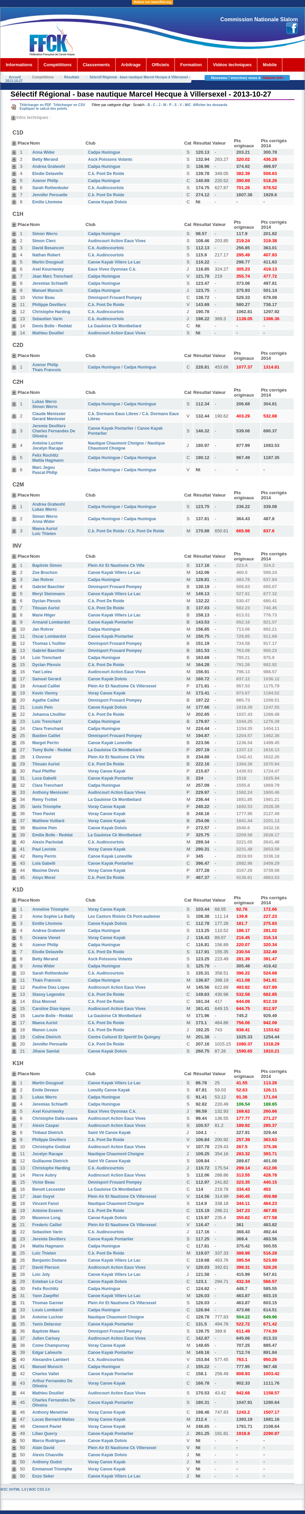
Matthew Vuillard (48, 820)
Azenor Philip (45, 180)
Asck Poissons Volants (110, 159)
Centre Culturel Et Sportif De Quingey (124, 1037)
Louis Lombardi (47, 1310)
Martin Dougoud (47, 262)
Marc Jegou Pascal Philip (44, 470)
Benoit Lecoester (48, 1189)
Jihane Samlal (45, 1051)
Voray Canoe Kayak (106, 693)
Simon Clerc (44, 240)
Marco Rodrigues (48, 1440)
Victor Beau (43, 297)
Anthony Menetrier (50, 1412)
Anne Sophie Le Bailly (53, 916)
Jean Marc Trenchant (52, 276)
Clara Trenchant (47, 728)
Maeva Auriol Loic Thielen (44, 531)
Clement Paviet (46, 1426)
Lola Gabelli (43, 863)
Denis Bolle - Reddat (52, 326)
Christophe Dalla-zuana (54, 1118)
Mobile (270, 64)
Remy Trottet (44, 799)
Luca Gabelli (44, 778)
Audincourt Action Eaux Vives (117, 240)
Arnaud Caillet (46, 686)
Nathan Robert (46, 255)
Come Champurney (50, 1345)
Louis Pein (42, 707)
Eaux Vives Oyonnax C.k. (112, 269)
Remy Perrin (44, 856)
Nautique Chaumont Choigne (116, 443)
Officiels (160, 64)
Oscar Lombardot (49, 636)
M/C (188, 105)
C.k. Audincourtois (106, 187)
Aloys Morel (43, 877)
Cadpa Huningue (104, 152)
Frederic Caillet (47, 1224)
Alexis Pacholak (47, 842)
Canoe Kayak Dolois (107, 202)
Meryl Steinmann (48, 593)
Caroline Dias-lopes (51, 1008)
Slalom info (273, 78)
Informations (19, 64)
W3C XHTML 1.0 (13, 1489)
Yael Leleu (42, 672)
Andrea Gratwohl (48, 166)
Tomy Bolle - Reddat (51, 750)
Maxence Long (46, 1217)
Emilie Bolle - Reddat (52, 835)
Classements (96, 64)
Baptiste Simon (47, 565)
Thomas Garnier (47, 1303)
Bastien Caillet (46, 735)
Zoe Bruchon (44, 572)
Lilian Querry (44, 1433)
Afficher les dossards (210, 105)
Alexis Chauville (47, 1455)
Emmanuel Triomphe (52, 1469)
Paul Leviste (44, 849)
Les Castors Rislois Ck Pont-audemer (124, 916)
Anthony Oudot (47, 1462)
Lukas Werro (44, 1097)
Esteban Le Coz (47, 1281)
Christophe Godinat (51, 1146)
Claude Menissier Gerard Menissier (49, 416)
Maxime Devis (45, 870)
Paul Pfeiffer (44, 771)
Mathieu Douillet (48, 333)
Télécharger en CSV (69, 105)
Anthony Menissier (50, 792)
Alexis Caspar (45, 1125)
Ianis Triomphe (46, 806)
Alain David (43, 1447)
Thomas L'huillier (49, 643)
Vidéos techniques (232, 64)
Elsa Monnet (44, 1001)
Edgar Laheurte (47, 1352)
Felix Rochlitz (45, 1288)
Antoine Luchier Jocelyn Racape (47, 446)
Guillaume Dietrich (50, 1161)
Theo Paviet (43, 813)
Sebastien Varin (47, 319)
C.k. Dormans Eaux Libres (113, 413)
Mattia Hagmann (48, 1246)
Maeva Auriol (44, 1022)
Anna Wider (43, 152)
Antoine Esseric (47, 1210)
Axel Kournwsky (48, 269)
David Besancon (48, 248)
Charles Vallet (45, 1373)
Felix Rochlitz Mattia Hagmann (48, 458)
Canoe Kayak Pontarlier (111, 428)
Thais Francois (46, 980)
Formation (191, 64)
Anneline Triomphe (50, 909)
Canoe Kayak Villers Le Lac (114, 262)
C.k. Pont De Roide (106, 173)
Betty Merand (45, 159)
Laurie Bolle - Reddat (52, 1015)
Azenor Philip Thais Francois (46, 367)
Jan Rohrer (42, 579)
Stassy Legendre (48, 994)
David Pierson (45, 1267)
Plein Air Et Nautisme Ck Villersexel (122, 686)
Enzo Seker (43, 1476)
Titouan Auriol (46, 608)
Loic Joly (41, 1274)
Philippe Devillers (49, 304)
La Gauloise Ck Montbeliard (114, 326)
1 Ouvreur (41, 757)
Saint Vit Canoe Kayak (109, 1132)
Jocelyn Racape (47, 1154)
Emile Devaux (45, 1090)
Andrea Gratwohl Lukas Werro (48, 507)
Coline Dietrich (46, 1037)
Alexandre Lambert (50, 1359)
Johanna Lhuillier (49, 714)
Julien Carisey (46, 1338)
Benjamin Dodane (49, 1260)
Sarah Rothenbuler (50, 187)
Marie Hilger (43, 615)
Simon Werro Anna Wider (44, 519)
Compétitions (58, 64)
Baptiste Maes (46, 1331)
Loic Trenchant (46, 657)
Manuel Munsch (47, 290)
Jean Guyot (43, 1196)
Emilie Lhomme (47, 202)
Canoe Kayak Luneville (110, 742)
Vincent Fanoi (45, 1203)
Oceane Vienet (46, 937)
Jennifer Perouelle (49, 195)
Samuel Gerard (46, 679)
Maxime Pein (44, 828)
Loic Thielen (44, 1253)
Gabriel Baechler (48, 586)
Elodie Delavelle (47, 173)
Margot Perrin (45, 742)
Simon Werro (44, 233)
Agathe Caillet (45, 700)
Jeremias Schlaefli (50, 283)
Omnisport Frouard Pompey (115, 297)
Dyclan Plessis (46, 601)
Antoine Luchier (47, 1317)
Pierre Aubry (44, 1175)
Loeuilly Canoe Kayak (109, 1090)
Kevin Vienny (44, 693)
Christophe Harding (51, 311)
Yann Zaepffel (45, 1295)
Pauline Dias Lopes (50, 987)
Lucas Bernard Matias (53, 1419)
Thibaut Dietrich (47, 1132)
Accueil (15, 77)
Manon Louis (44, 1030)
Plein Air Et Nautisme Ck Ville (116, 565)
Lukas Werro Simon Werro (44, 404)
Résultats (71, 77)
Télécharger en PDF (35, 105)
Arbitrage (131, 64)
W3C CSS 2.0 (39, 1489)
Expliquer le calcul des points (43, 108)
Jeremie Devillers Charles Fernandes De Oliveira (53, 431)
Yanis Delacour (46, 1324)
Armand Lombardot (51, 622)
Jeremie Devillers (49, 1239)
